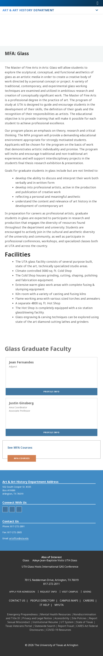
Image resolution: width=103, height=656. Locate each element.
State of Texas (84, 622)
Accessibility (61, 618)
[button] (22, 460)
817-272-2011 (51, 584)
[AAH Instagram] (12, 518)
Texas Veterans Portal (18, 626)
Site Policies (79, 618)
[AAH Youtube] (19, 518)
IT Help (44, 605)
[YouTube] (54, 638)
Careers (88, 600)
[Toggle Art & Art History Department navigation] (96, 10)
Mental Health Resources (55, 614)
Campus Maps (69, 600)
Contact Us (17, 600)
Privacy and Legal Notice (37, 618)
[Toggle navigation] (97, 3)
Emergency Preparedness (22, 614)
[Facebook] (26, 638)
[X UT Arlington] (47, 638)
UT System (66, 622)
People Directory (42, 600)
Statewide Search (44, 626)
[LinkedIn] (33, 638)
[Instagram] (40, 638)
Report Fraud (66, 626)
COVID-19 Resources (58, 630)
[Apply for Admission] (22, 592)
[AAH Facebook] (5, 518)
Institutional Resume (45, 622)
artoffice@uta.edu (19, 547)
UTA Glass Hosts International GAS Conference (50, 566)
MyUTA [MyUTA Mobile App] (59, 605)
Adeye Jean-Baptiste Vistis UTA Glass (54, 560)
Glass (26, 560)
